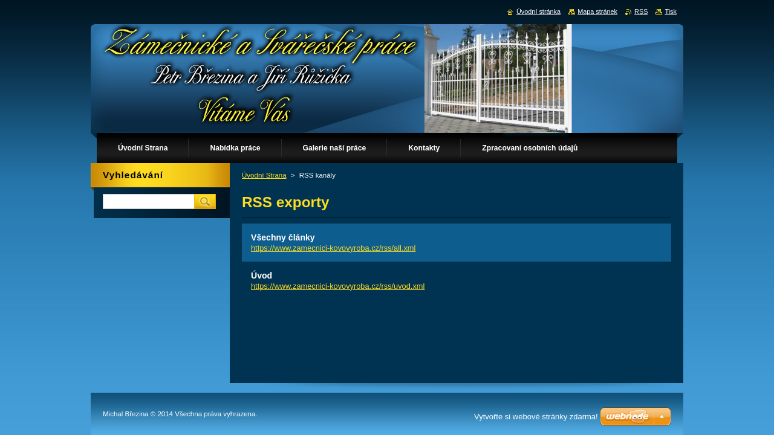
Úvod (261, 275)
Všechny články (283, 237)
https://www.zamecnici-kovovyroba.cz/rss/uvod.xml (337, 286)
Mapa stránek (597, 11)
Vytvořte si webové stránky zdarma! (536, 416)
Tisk (671, 11)
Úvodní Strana (264, 175)
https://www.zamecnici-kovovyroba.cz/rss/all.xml (333, 248)
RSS (641, 11)
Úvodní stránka (538, 11)
